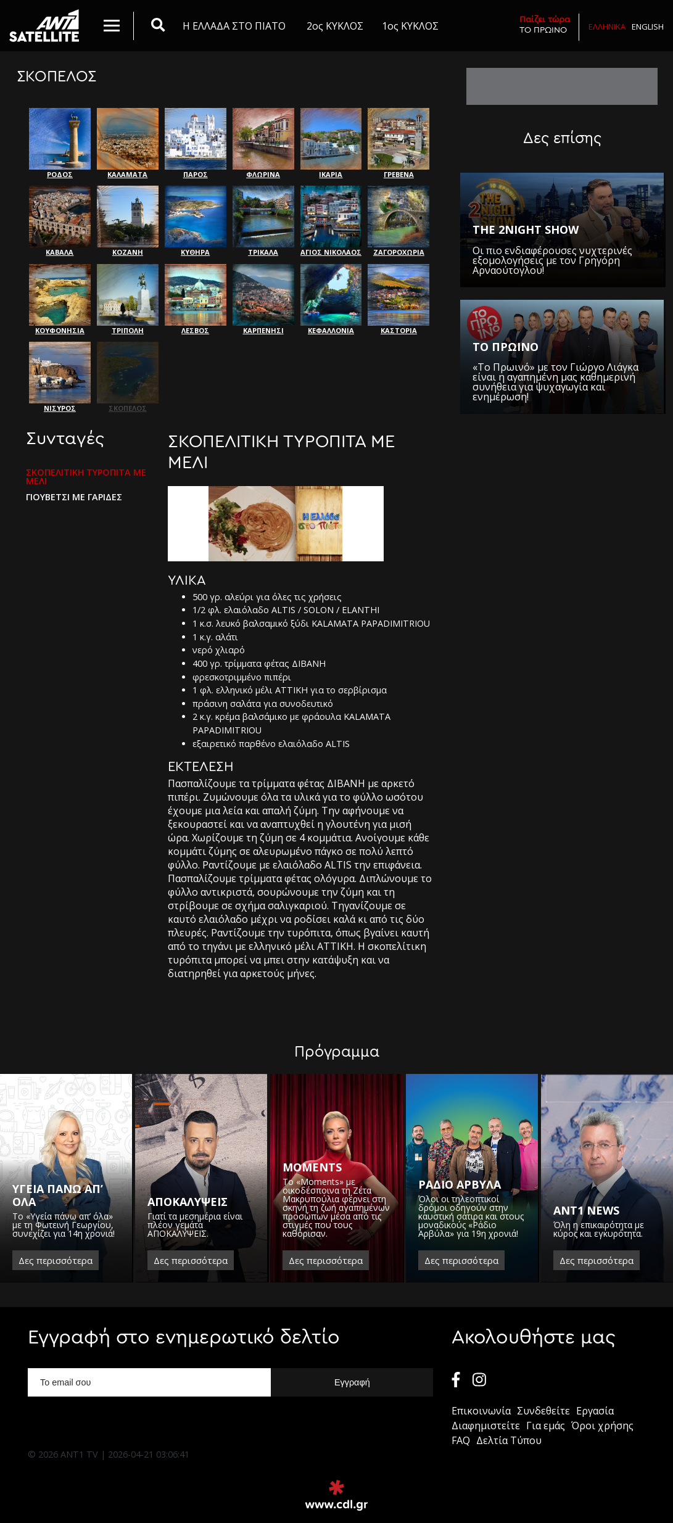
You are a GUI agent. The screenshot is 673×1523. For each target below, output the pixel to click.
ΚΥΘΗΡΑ (195, 221)
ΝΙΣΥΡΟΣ (60, 377)
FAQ (461, 1440)
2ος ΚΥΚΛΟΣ (335, 26)
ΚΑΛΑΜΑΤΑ (128, 143)
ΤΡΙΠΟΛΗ (128, 299)
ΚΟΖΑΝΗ (128, 221)
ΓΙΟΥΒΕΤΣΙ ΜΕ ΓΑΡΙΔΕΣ (74, 497)
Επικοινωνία (481, 1411)
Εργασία (595, 1411)
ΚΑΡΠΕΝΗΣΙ (263, 299)
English (648, 26)
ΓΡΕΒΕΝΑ (398, 143)
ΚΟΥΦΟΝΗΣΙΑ (60, 299)
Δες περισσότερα (56, 1260)
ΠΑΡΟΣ (195, 143)
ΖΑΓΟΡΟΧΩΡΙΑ (398, 221)
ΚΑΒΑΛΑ (60, 221)
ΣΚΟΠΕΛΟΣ (128, 377)
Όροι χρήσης (602, 1425)
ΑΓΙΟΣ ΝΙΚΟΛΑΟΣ (331, 221)
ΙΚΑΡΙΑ (331, 143)
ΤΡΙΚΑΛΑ (263, 221)
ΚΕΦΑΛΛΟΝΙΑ (331, 299)
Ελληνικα (607, 26)
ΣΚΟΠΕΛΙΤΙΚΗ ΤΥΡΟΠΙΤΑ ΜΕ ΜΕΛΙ (86, 476)
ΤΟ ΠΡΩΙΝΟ (544, 24)
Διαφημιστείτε (486, 1425)
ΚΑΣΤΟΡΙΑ (398, 299)
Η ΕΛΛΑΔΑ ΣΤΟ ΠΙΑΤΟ (234, 26)
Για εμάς (545, 1425)
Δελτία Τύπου (509, 1440)
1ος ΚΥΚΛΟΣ (410, 26)
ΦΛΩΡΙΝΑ (263, 143)
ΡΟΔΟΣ (60, 143)
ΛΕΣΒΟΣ (195, 299)
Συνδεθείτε (543, 1411)
